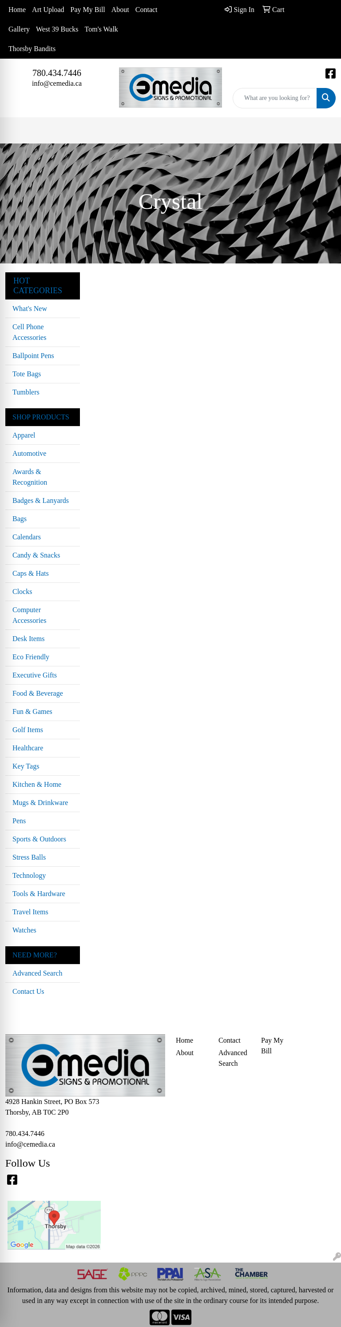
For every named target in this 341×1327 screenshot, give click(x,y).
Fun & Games (32, 711)
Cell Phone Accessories (29, 332)
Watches (24, 930)
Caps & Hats (30, 573)
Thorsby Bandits (32, 48)
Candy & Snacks (36, 555)
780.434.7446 (56, 73)
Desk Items (28, 638)
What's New (29, 308)
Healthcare (27, 748)
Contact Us (28, 991)
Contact (146, 9)
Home (17, 9)
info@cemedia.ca (57, 83)
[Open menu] (323, 130)
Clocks (22, 591)
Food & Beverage (37, 693)
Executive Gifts (34, 675)
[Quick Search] (275, 98)
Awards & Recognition (29, 477)
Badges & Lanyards (40, 500)
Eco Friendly (30, 657)
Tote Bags (26, 374)
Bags (19, 518)
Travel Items (30, 912)
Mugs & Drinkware (40, 802)
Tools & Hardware (38, 893)
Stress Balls (29, 857)
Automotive (29, 453)
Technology (29, 875)
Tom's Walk (101, 29)
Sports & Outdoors (39, 839)
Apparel (24, 435)
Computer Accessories (29, 615)
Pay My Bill (88, 9)
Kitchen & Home (36, 784)
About (120, 9)
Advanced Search (37, 973)
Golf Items (27, 729)
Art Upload (48, 9)
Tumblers (26, 392)
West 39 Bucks (57, 29)
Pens (19, 821)
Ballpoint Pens (33, 355)
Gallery (19, 29)
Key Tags (25, 766)
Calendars (26, 537)
